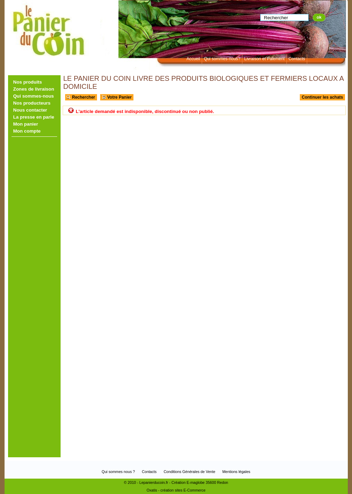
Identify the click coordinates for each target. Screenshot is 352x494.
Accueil (193, 58)
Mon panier (25, 124)
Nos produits (27, 82)
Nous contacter (30, 110)
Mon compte (27, 131)
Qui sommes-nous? (222, 58)
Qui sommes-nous (33, 96)
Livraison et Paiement (264, 58)
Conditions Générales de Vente (189, 472)
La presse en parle (33, 117)
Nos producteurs (32, 103)
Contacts (297, 58)
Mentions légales (236, 472)
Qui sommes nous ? (118, 472)
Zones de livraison (33, 89)
